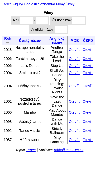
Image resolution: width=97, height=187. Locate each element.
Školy (70, 4)
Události (30, 4)
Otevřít (74, 50)
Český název (30, 40)
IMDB (74, 40)
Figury (18, 4)
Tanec (31, 150)
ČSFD (88, 40)
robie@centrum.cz (68, 150)
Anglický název (56, 40)
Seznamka (46, 4)
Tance (7, 4)
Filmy (60, 4)
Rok (7, 40)
